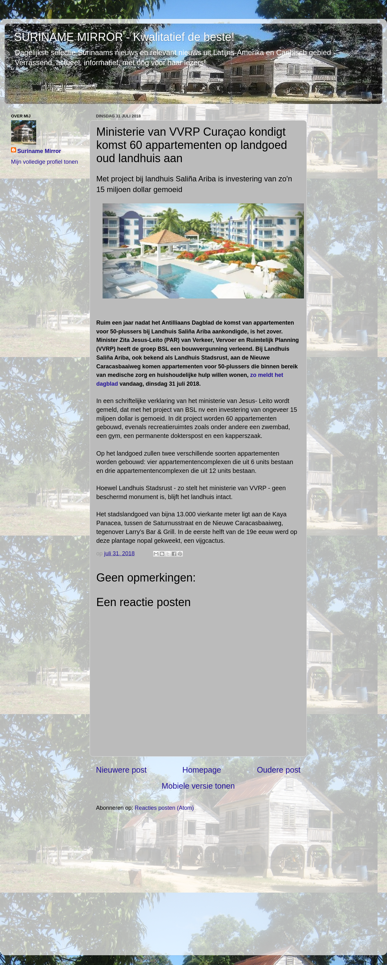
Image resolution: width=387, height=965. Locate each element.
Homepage (201, 769)
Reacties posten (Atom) (164, 808)
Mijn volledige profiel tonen (44, 162)
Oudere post (278, 769)
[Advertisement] (198, 882)
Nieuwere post (121, 769)
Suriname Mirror (39, 151)
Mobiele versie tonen (198, 785)
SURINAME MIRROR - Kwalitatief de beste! (124, 37)
